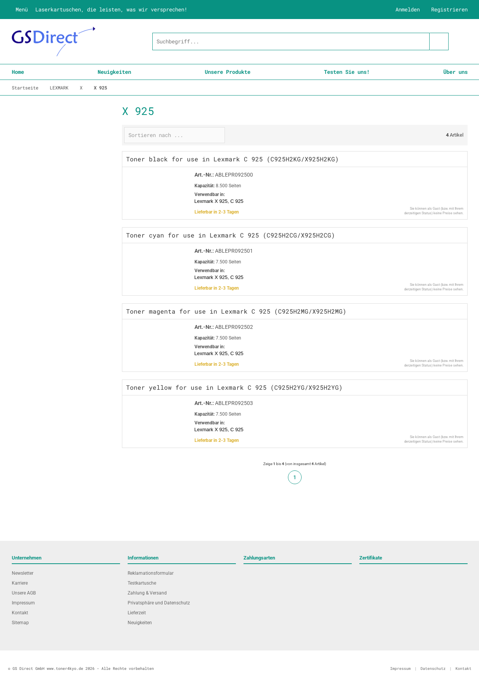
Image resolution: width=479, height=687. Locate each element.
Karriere (20, 583)
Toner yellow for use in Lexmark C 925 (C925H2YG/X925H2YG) (234, 387)
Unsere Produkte (227, 71)
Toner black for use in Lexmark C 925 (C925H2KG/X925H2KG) (232, 159)
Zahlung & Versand (147, 593)
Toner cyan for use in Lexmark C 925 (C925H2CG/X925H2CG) (230, 235)
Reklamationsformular (151, 573)
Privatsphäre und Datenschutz (159, 603)
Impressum (23, 603)
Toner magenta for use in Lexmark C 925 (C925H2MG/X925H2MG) (236, 311)
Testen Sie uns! (347, 71)
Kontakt (20, 612)
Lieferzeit (137, 612)
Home (18, 71)
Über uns (455, 71)
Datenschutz (433, 668)
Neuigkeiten (114, 71)
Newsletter (22, 573)
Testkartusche (142, 583)
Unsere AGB (24, 593)
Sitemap (20, 622)
